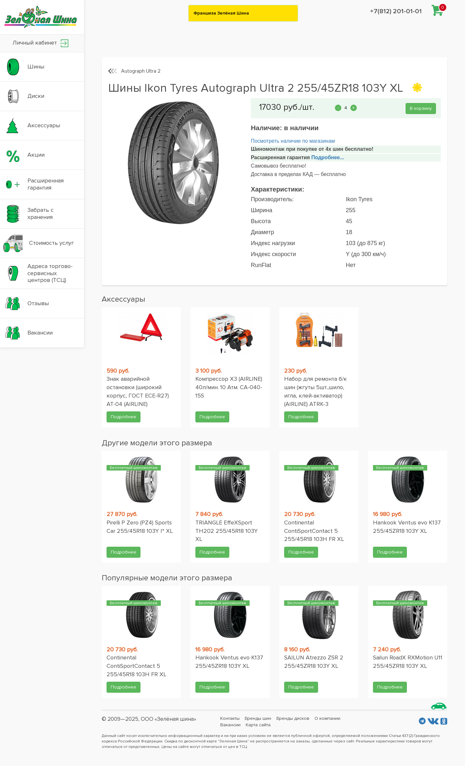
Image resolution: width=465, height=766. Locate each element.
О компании (327, 718)
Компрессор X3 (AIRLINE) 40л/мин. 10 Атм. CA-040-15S (228, 387)
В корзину (421, 108)
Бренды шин (258, 718)
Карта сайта (258, 725)
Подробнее (123, 416)
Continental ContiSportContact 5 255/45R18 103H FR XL (314, 531)
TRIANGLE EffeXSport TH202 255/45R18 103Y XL (226, 531)
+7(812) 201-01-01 (396, 11)
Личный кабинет (40, 43)
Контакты (230, 718)
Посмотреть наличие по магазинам (293, 141)
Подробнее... (327, 157)
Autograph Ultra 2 (140, 71)
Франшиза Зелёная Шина (221, 13)
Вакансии (230, 725)
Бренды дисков (292, 718)
